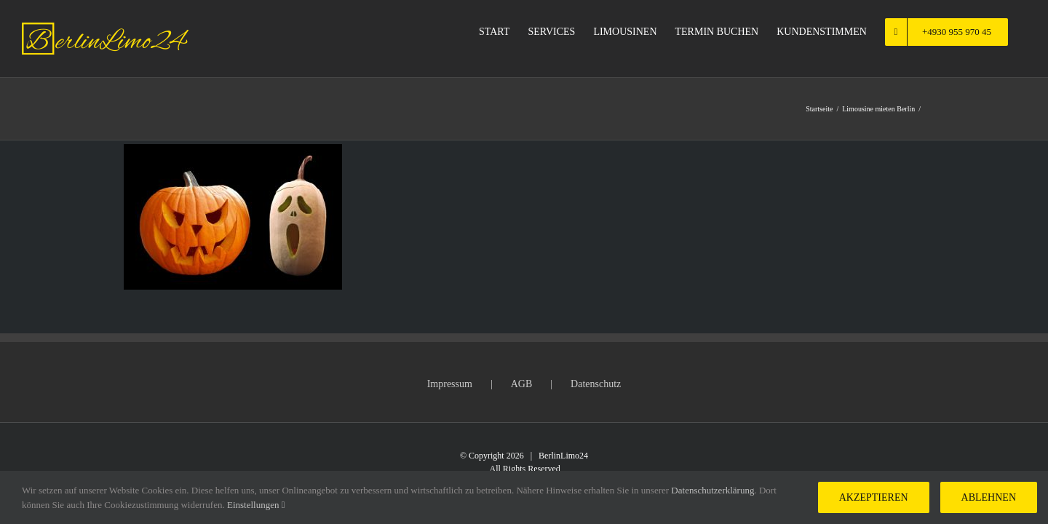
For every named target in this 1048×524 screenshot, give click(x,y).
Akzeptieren (873, 497)
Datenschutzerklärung (712, 490)
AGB (522, 383)
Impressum (449, 383)
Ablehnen (988, 497)
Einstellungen (256, 504)
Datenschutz (596, 383)
